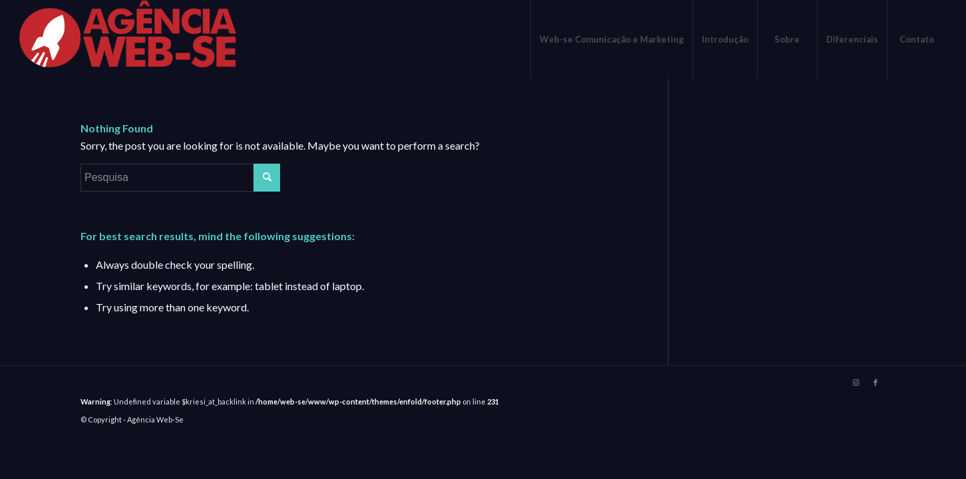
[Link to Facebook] (876, 383)
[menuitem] (611, 39)
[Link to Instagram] (856, 383)
